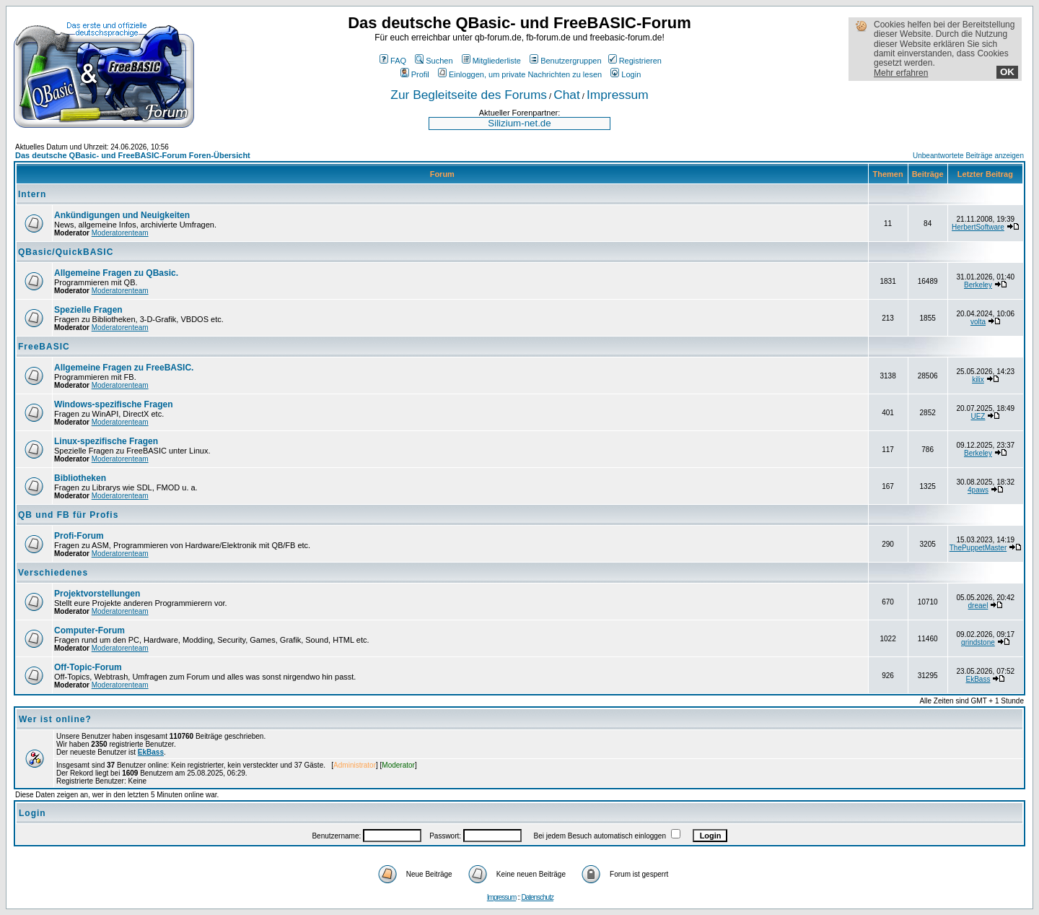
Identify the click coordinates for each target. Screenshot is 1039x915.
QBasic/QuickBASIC (65, 252)
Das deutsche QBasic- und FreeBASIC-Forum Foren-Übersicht (132, 155)
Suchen (433, 60)
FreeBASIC (44, 347)
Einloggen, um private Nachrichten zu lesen (520, 74)
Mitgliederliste (491, 60)
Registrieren (635, 60)
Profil (414, 74)
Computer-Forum (89, 630)
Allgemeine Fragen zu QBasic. (116, 273)
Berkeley (978, 285)
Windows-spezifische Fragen (113, 404)
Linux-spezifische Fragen (106, 441)
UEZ (977, 416)
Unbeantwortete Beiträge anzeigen (968, 156)
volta (978, 322)
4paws (978, 490)
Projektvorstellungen (97, 594)
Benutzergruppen (565, 60)
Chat (566, 94)
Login (625, 74)
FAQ (393, 60)
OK (1007, 71)
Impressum (618, 94)
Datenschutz (537, 897)
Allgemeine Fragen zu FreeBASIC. (123, 368)
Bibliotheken (80, 478)
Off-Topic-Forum (88, 667)
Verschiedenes (53, 573)
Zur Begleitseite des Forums (468, 94)
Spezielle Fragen (88, 310)
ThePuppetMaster (978, 548)
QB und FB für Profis (68, 515)
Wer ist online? (55, 719)
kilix (978, 379)
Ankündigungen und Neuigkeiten (122, 215)
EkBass (978, 679)
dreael (978, 606)
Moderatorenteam (120, 233)
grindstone (978, 642)
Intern (32, 194)
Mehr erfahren (901, 73)
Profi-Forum (79, 536)
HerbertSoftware (978, 227)
